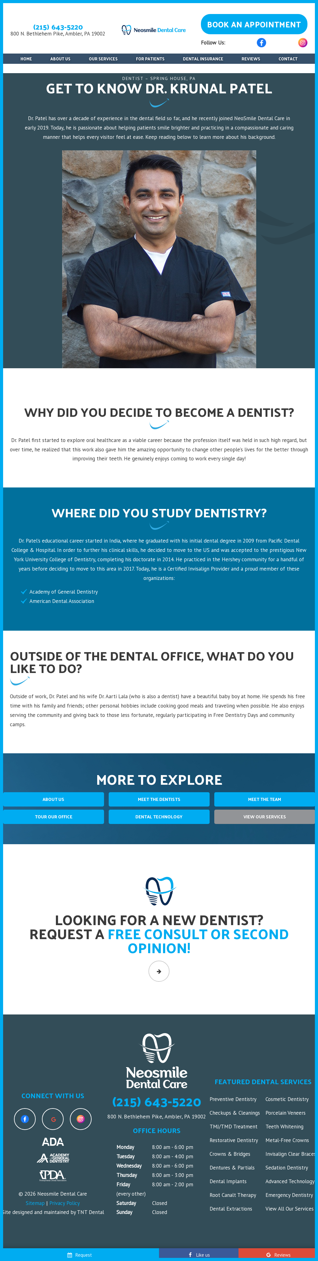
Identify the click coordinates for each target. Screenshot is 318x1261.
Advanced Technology (290, 1181)
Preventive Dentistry (233, 1099)
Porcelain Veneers (286, 1112)
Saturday (126, 1203)
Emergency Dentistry (289, 1195)
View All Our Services (290, 1208)
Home (26, 58)
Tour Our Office (53, 817)
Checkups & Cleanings (235, 1112)
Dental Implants (228, 1181)
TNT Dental (90, 1212)
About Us (60, 58)
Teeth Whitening (284, 1126)
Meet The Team (264, 799)
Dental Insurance (203, 58)
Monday (125, 1147)
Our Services (103, 58)
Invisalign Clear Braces (291, 1153)
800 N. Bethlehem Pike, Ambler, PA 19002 (58, 34)
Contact (288, 58)
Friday (123, 1184)
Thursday (126, 1175)
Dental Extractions (231, 1208)
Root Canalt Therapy (233, 1195)
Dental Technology (159, 817)
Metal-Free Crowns (287, 1140)
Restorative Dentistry (234, 1140)
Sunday (124, 1212)
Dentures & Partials (232, 1167)
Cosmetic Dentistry (287, 1099)
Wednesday (129, 1165)
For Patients (150, 58)
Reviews (251, 58)
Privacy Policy (64, 1203)
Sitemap (35, 1203)
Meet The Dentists (159, 799)
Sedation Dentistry (287, 1167)
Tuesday (125, 1156)
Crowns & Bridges (230, 1153)
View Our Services (264, 817)
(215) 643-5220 (58, 26)
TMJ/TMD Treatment (233, 1126)
